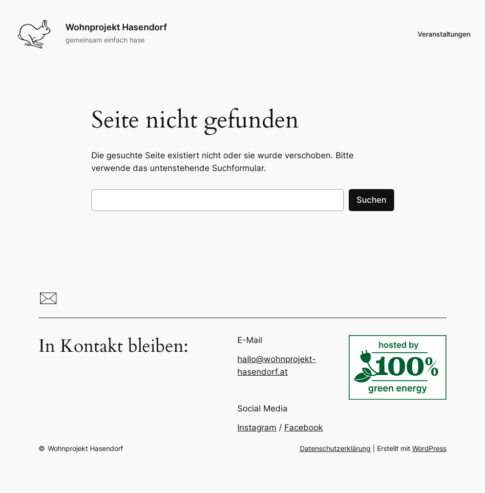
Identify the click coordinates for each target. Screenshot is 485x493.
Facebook (303, 427)
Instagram (256, 427)
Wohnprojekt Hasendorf (116, 27)
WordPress (429, 448)
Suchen (371, 200)
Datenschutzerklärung (335, 448)
